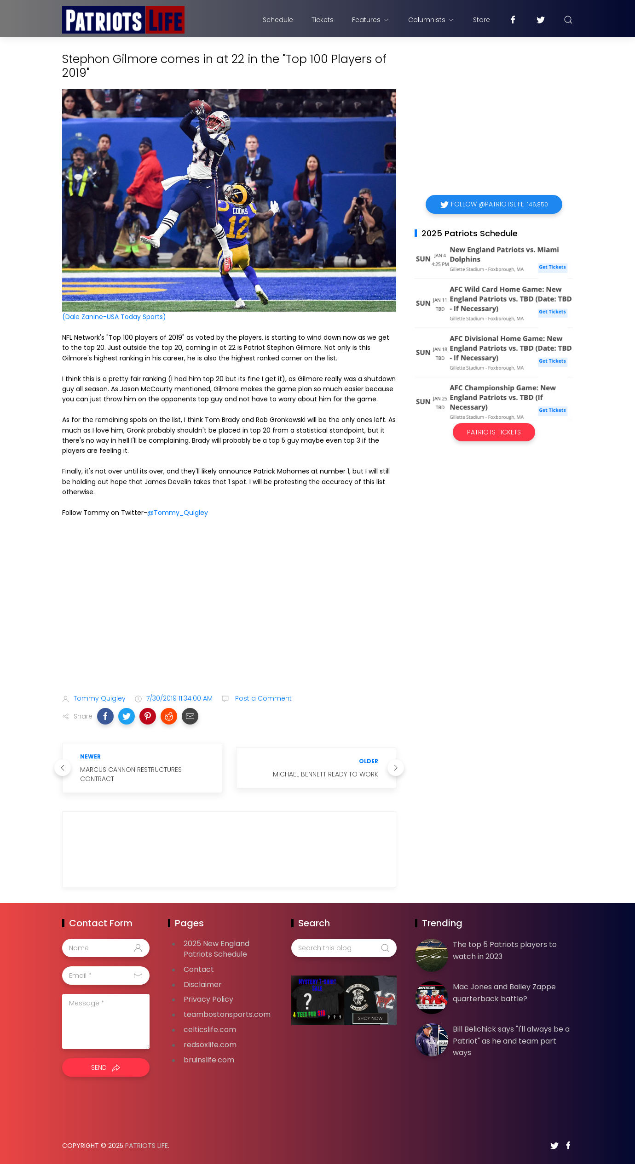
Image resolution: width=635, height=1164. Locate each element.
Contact (199, 969)
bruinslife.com (209, 1060)
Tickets (323, 19)
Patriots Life (146, 1145)
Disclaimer (203, 984)
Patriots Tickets (494, 432)
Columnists (431, 19)
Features (371, 19)
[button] (105, 716)
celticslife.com (210, 1029)
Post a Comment (262, 698)
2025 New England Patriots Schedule (216, 948)
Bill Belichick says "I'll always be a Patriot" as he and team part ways (511, 1041)
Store (481, 19)
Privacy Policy (208, 999)
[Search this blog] (343, 948)
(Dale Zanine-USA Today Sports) (114, 316)
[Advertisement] (229, 614)
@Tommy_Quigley (177, 512)
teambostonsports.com (227, 1014)
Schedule (278, 19)
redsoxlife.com (210, 1044)
